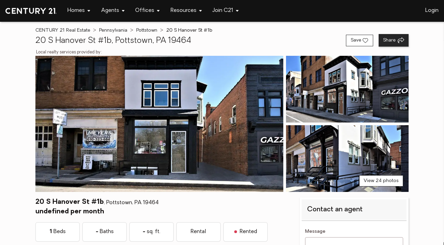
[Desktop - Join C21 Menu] (225, 11)
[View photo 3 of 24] (347, 158)
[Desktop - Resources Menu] (186, 11)
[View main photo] (159, 124)
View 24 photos (381, 180)
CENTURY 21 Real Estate (62, 30)
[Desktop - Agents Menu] (113, 11)
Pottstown (146, 30)
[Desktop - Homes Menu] (78, 11)
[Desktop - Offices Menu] (147, 11)
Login (432, 10)
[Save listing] (359, 40)
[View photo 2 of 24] (347, 89)
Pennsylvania (113, 30)
